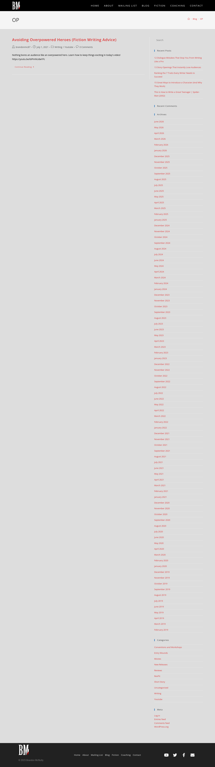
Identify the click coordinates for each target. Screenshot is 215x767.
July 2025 (158, 185)
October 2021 (160, 444)
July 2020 (158, 531)
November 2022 (162, 369)
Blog (107, 755)
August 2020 (160, 525)
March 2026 (160, 138)
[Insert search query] (178, 40)
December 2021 (162, 433)
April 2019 (159, 618)
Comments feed (162, 723)
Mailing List (97, 755)
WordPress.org (161, 726)
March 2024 (160, 277)
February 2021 (161, 491)
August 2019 (160, 595)
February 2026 (161, 144)
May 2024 (159, 265)
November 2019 (162, 577)
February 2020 (161, 560)
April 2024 (159, 271)
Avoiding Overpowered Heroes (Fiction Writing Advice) (64, 39)
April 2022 (159, 410)
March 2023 (160, 346)
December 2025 (162, 156)
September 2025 (162, 173)
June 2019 (159, 606)
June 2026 (159, 121)
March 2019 (160, 623)
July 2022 (158, 393)
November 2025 (162, 162)
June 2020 (159, 537)
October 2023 (160, 306)
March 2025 (160, 208)
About (86, 755)
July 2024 (158, 254)
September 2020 (162, 520)
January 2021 (160, 497)
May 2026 (159, 127)
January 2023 (160, 358)
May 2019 (159, 612)
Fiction (115, 755)
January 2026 (160, 150)
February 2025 (161, 214)
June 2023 (159, 329)
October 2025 (160, 167)
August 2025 (160, 179)
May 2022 (159, 404)
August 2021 (160, 456)
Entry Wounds (161, 652)
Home (77, 755)
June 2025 (159, 190)
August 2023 (160, 318)
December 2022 (162, 364)
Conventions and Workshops (168, 647)
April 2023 (159, 341)
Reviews (158, 670)
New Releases (160, 664)
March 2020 (160, 554)
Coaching (126, 755)
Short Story (159, 681)
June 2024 (159, 260)
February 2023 (161, 352)
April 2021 (159, 479)
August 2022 (160, 387)
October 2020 (160, 514)
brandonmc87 (23, 47)
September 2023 (162, 312)
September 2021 (162, 450)
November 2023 (162, 300)
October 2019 (160, 583)
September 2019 (162, 589)
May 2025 (159, 196)
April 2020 (159, 548)
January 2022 (160, 427)
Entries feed (160, 719)
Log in (157, 715)
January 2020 (160, 566)
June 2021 (159, 468)
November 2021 (162, 439)
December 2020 (162, 502)
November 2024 (162, 231)
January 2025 (160, 219)
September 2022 (162, 381)
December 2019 (162, 572)
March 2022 (160, 416)
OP (201, 18)
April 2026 (159, 133)
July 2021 (158, 462)
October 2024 (160, 237)
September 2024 (162, 242)
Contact (137, 755)
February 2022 (161, 421)
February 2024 (161, 283)
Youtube (69, 47)
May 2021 (159, 473)
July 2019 (158, 600)
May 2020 (159, 543)
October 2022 (160, 375)
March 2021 (160, 485)
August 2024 (160, 248)
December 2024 (162, 225)
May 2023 (159, 335)
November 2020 (162, 508)
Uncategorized (161, 687)
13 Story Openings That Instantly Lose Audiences (177, 67)
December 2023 (162, 294)
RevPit (157, 676)
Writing (58, 47)
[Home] (189, 18)
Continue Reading (26, 66)
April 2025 (159, 202)
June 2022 (159, 398)
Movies (157, 658)
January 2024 (160, 289)
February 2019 (161, 629)
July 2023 (158, 323)
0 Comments (86, 47)
